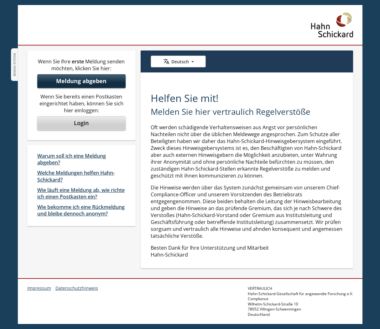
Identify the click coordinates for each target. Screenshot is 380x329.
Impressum (39, 288)
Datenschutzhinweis (76, 288)
